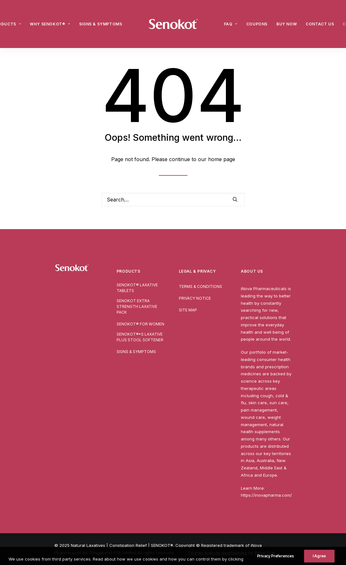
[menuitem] (50, 24)
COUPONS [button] (257, 24)
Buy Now (286, 24)
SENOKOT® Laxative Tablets (137, 287)
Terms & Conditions (200, 286)
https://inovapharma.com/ (266, 495)
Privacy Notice (195, 298)
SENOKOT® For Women (140, 324)
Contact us (320, 24)
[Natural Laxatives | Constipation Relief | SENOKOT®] (173, 24)
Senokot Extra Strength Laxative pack (137, 306)
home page (221, 159)
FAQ (230, 24)
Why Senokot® (50, 24)
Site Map (188, 310)
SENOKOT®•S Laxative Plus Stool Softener (140, 337)
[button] (235, 199)
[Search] (173, 199)
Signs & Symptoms (100, 24)
